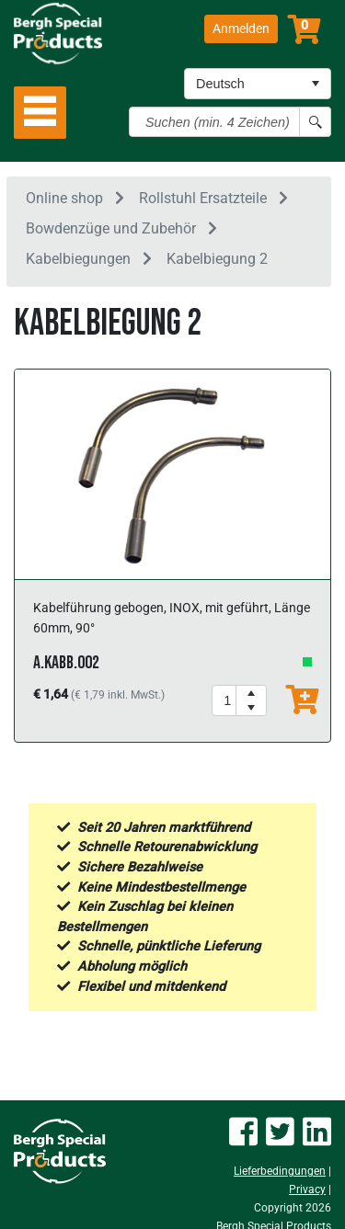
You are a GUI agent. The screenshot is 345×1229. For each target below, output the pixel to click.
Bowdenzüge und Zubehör (111, 228)
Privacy (307, 1189)
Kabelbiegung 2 (217, 258)
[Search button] (315, 122)
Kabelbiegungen (78, 258)
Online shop (64, 198)
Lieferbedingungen (280, 1171)
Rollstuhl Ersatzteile (203, 198)
